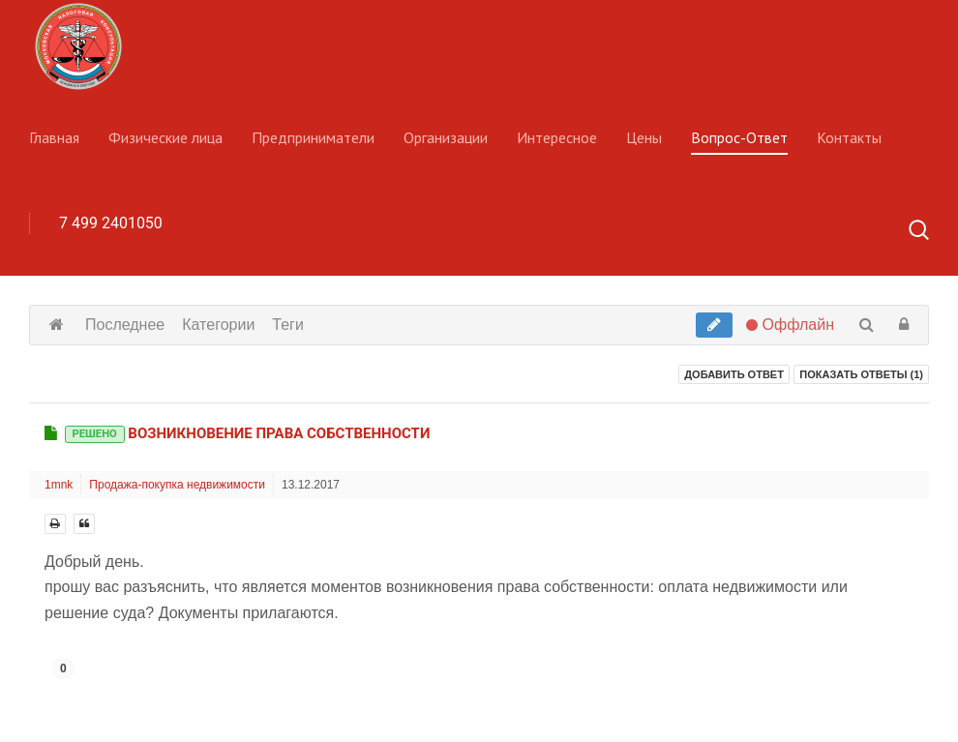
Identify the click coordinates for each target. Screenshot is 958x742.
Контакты (849, 137)
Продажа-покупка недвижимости (177, 484)
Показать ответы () (861, 374)
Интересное (557, 137)
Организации (446, 137)
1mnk (59, 484)
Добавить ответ (734, 374)
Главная (54, 137)
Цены (644, 137)
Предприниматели (313, 137)
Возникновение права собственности (248, 433)
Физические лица (165, 137)
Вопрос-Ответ (739, 137)
